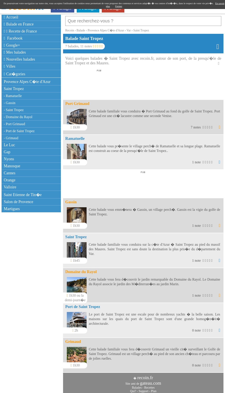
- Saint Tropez (14, 110)
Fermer (118, 6)
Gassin (71, 200)
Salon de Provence (18, 202)
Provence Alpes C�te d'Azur (27, 81)
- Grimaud (11, 138)
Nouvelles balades (19, 59)
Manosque (12, 166)
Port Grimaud (77, 101)
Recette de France (20, 31)
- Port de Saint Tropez (19, 131)
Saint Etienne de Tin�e (23, 195)
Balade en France (19, 24)
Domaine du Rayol (81, 269)
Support (143, 389)
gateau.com (150, 381)
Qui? (133, 389)
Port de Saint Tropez (82, 304)
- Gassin (9, 103)
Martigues (12, 209)
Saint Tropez (14, 89)
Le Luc (9, 145)
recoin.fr (145, 375)
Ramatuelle (75, 136)
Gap (7, 152)
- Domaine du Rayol (18, 117)
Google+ (12, 45)
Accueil (11, 17)
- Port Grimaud (14, 124)
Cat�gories (14, 74)
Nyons (9, 159)
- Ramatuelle (13, 96)
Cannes (9, 173)
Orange (9, 180)
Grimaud (73, 339)
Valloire (10, 187)
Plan (153, 389)
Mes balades (15, 52)
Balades (137, 385)
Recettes (149, 385)
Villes (9, 66)
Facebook (13, 38)
